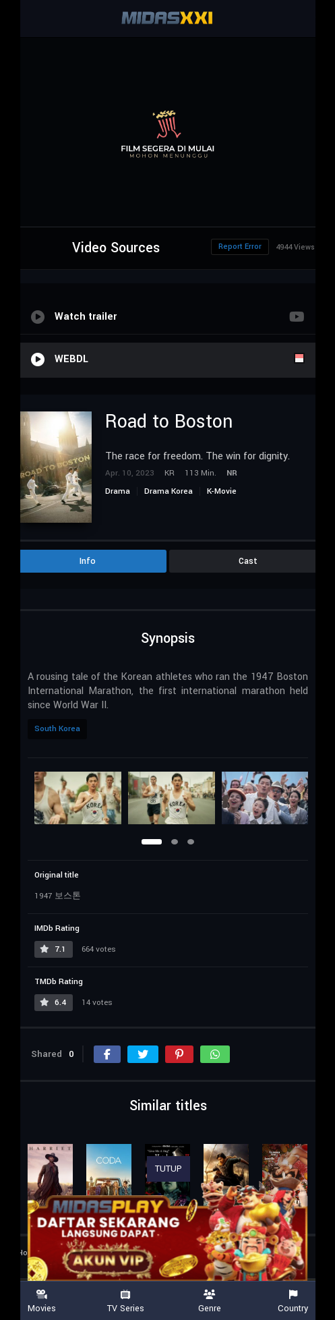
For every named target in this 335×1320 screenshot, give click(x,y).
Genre (209, 1301)
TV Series (125, 1301)
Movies (42, 1301)
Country (293, 1301)
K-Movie (222, 491)
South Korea (57, 729)
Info (88, 561)
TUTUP (168, 1169)
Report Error (240, 246)
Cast (248, 561)
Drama (117, 491)
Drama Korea (168, 491)
